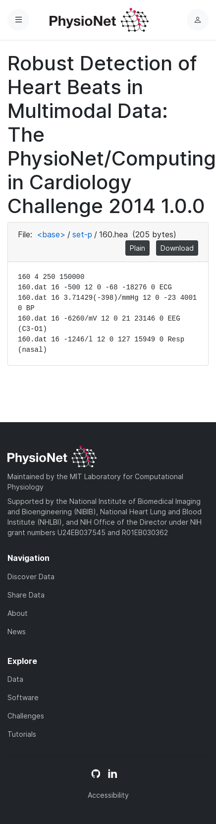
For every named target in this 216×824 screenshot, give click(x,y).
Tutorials (21, 734)
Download (177, 248)
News (16, 631)
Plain (137, 248)
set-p (82, 234)
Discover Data (30, 576)
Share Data (26, 595)
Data (15, 679)
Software (23, 697)
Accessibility (108, 795)
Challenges (25, 716)
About (17, 613)
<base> (51, 234)
